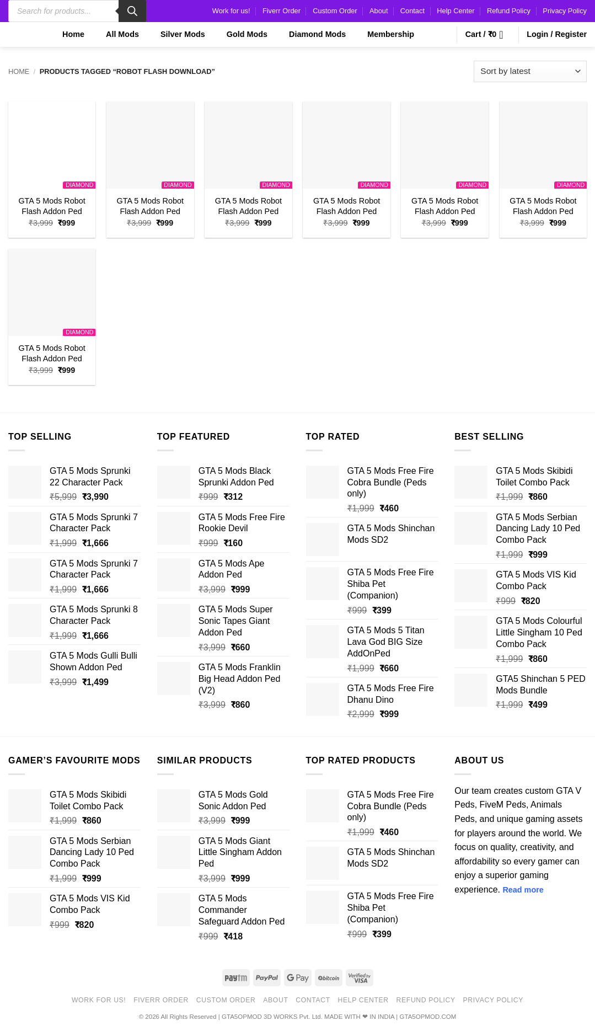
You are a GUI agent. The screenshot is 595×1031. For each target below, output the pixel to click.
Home (66, 34)
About (378, 11)
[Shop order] (530, 71)
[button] (488, 35)
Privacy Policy (565, 11)
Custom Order (335, 11)
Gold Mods (240, 34)
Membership (383, 34)
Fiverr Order (281, 11)
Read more (522, 889)
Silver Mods (176, 34)
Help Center (455, 11)
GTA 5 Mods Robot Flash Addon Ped (51, 206)
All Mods (115, 34)
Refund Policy (508, 11)
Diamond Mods (310, 34)
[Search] (132, 11)
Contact (412, 11)
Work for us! (231, 11)
